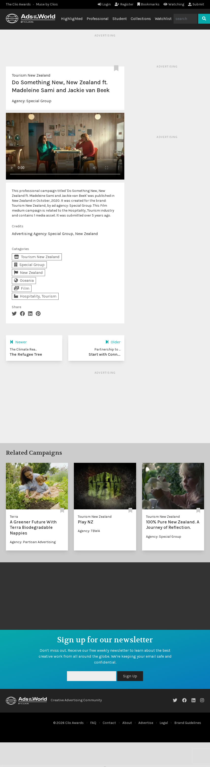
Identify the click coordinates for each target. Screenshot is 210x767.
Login (104, 4)
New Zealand (28, 272)
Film (21, 288)
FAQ (93, 723)
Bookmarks (148, 4)
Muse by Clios (47, 4)
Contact (109, 723)
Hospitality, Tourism (35, 296)
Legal (164, 723)
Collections (141, 18)
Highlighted (72, 18)
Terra (14, 517)
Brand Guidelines (187, 723)
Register (124, 4)
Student (120, 18)
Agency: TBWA (89, 531)
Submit (196, 4)
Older (112, 342)
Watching (173, 4)
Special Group (38, 101)
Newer (18, 342)
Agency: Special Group (163, 536)
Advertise (145, 723)
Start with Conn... (104, 354)
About (127, 723)
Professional (98, 18)
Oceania (24, 280)
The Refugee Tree (26, 354)
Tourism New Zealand (31, 75)
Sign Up (130, 676)
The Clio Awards (18, 4)
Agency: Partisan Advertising (33, 542)
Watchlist (163, 18)
